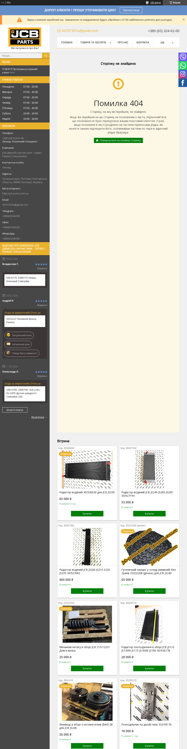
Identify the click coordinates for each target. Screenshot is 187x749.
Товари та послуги (93, 42)
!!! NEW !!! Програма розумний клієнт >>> (19, 70)
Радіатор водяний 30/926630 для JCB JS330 (87, 492)
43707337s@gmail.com (15, 204)
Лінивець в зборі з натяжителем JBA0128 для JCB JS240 (86, 726)
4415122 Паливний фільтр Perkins (21, 320)
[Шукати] (46, 55)
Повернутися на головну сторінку (120, 140)
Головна (67, 42)
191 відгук (155, 2)
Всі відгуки (37, 417)
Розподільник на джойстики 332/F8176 (146, 724)
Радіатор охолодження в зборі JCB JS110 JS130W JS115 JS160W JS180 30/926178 (147, 648)
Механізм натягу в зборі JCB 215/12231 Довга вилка (84, 648)
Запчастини (131, 10)
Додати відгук (14, 409)
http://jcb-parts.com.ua (15, 193)
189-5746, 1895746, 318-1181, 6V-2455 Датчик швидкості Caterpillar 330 (23, 393)
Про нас (123, 42)
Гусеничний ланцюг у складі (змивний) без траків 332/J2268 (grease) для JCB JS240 (148, 571)
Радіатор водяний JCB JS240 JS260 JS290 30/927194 (147, 494)
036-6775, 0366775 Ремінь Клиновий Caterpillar (21, 279)
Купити (87, 513)
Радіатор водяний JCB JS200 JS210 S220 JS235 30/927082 (84, 571)
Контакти (142, 42)
